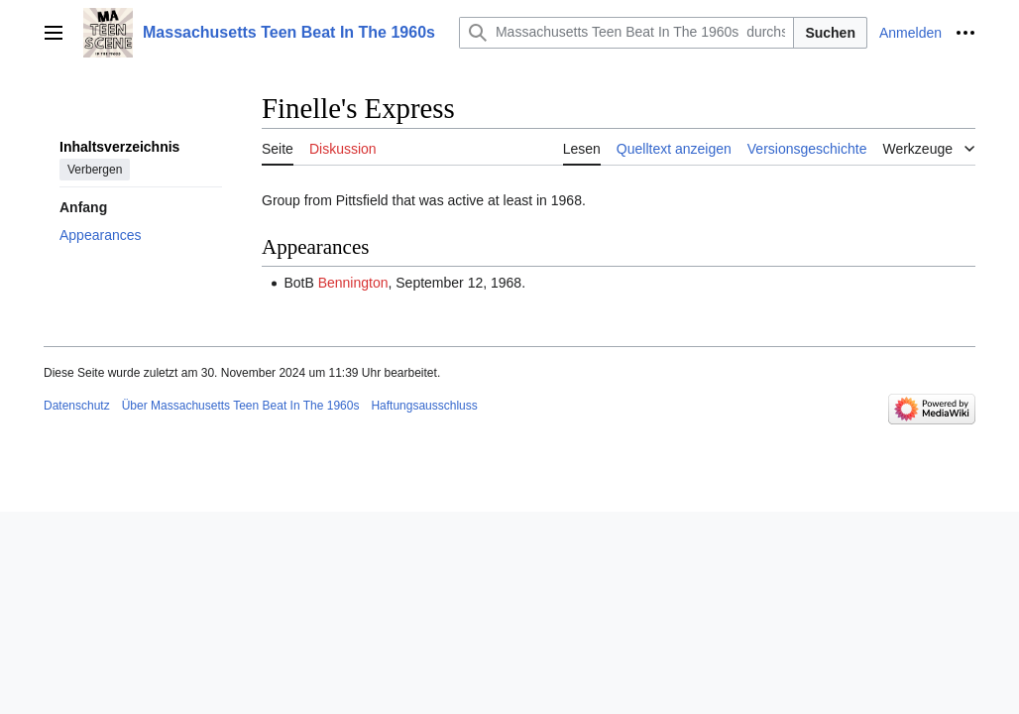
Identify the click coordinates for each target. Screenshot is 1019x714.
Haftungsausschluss (424, 406)
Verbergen (94, 170)
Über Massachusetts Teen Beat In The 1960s (241, 406)
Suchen (830, 33)
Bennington (353, 283)
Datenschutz (77, 406)
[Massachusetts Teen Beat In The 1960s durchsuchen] (626, 33)
